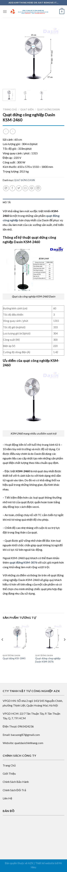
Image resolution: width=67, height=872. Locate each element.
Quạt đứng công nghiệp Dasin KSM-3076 (48, 660)
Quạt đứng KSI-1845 (14, 658)
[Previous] (2, 646)
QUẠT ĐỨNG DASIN (48, 109)
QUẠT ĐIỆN (27, 109)
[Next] (64, 646)
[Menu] (5, 11)
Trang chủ (10, 109)
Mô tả (7, 202)
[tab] (33, 202)
